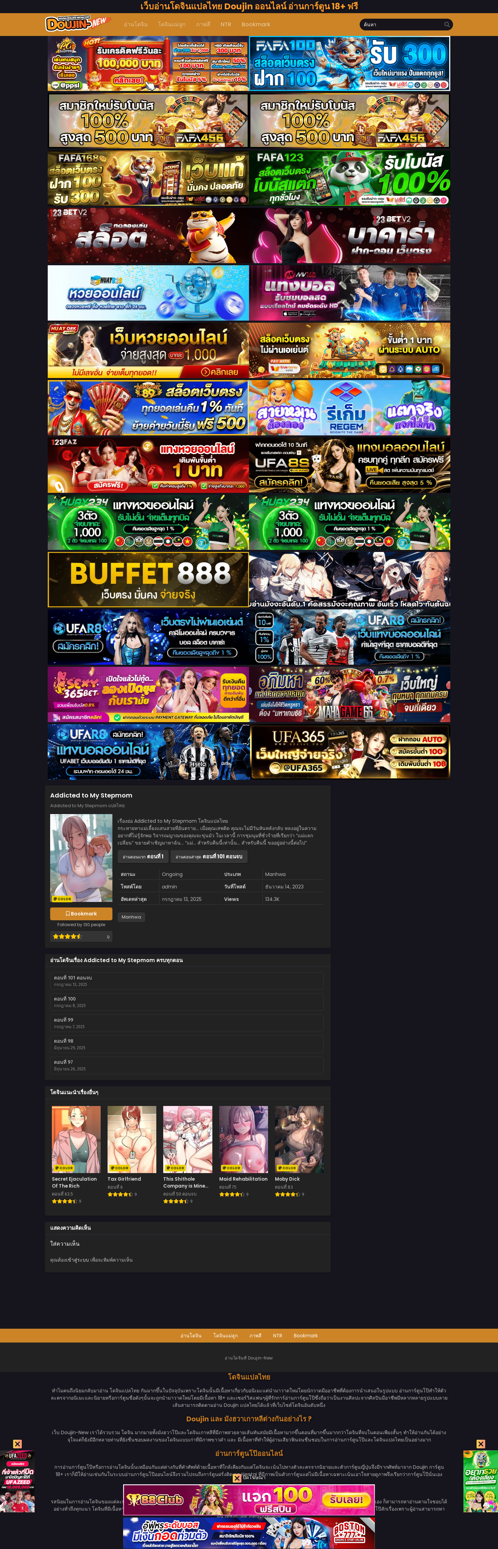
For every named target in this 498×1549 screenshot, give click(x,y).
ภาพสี (255, 1335)
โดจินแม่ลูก (225, 1335)
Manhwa (131, 917)
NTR (277, 1335)
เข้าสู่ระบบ (77, 1259)
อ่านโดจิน (191, 1335)
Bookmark (306, 1335)
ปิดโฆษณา (249, 1478)
